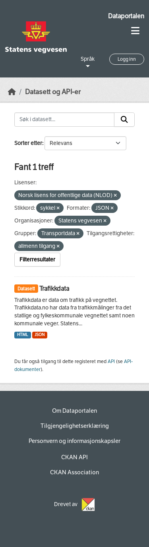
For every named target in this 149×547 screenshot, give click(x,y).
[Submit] (124, 119)
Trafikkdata (54, 288)
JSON (40, 334)
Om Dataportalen (74, 410)
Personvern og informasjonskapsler (74, 441)
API (111, 361)
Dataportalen (126, 16)
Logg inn (127, 59)
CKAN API (74, 457)
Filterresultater (37, 259)
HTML (22, 334)
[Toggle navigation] (135, 30)
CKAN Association (74, 472)
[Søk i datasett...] (64, 119)
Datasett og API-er (53, 92)
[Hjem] (12, 92)
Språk (88, 59)
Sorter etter (28, 143)
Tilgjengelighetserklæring (75, 425)
